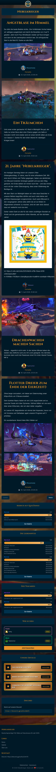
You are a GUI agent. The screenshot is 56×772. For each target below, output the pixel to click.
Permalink (28, 72)
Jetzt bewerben (28, 648)
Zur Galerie (28, 524)
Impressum (32, 765)
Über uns (4, 747)
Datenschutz (24, 765)
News (3, 742)
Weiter (51, 497)
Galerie (4, 745)
